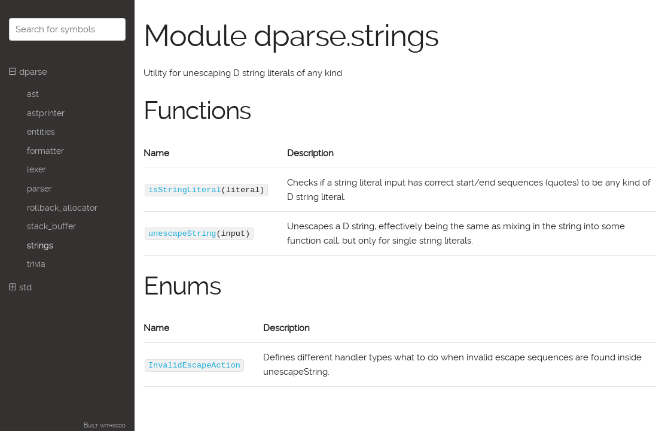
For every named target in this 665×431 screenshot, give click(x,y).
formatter (45, 151)
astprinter (46, 113)
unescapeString (182, 233)
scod (119, 425)
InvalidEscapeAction (194, 364)
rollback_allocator (62, 208)
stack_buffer (51, 226)
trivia (36, 264)
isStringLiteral (184, 189)
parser (39, 188)
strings (40, 245)
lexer (36, 169)
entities (41, 131)
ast (33, 94)
